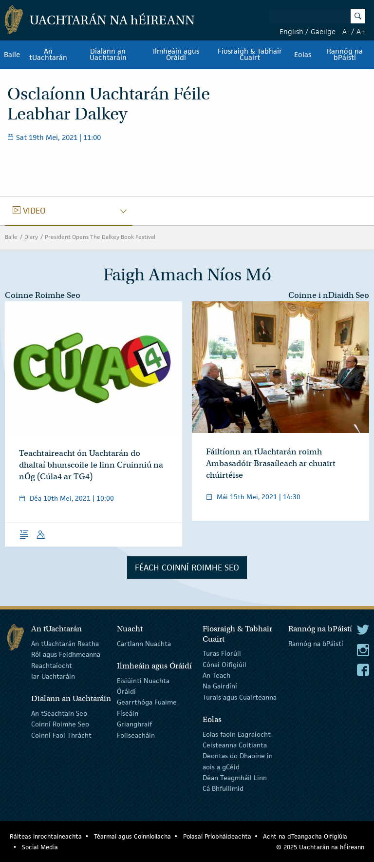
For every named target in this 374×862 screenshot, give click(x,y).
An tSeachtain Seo (59, 713)
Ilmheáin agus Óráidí (176, 54)
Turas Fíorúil (222, 653)
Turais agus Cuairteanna (240, 697)
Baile (12, 54)
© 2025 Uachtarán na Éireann (320, 847)
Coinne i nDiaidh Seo (328, 295)
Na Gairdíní (220, 686)
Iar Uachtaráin (53, 676)
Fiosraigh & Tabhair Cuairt (250, 54)
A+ (360, 31)
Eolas (302, 54)
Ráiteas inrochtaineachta (46, 836)
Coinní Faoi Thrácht (61, 734)
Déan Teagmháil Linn (235, 777)
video (29, 210)
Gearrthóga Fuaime (147, 702)
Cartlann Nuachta (144, 643)
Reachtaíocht (51, 665)
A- (345, 31)
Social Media (40, 847)
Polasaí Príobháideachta (217, 836)
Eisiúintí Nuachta (143, 680)
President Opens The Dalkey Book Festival (100, 236)
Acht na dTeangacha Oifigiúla (305, 836)
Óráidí (126, 691)
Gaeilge (323, 31)
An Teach (216, 675)
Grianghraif (134, 724)
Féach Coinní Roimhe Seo (187, 567)
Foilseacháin (136, 734)
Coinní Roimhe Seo (60, 724)
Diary (31, 236)
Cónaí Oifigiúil (224, 664)
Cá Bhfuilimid (223, 788)
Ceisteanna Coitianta (235, 745)
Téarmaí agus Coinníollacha (132, 836)
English (291, 31)
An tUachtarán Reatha (65, 643)
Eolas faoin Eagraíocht (237, 733)
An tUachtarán (48, 54)
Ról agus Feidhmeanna (65, 654)
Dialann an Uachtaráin (108, 54)
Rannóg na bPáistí (315, 643)
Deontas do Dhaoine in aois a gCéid (238, 761)
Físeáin (127, 713)
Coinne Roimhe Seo (42, 295)
